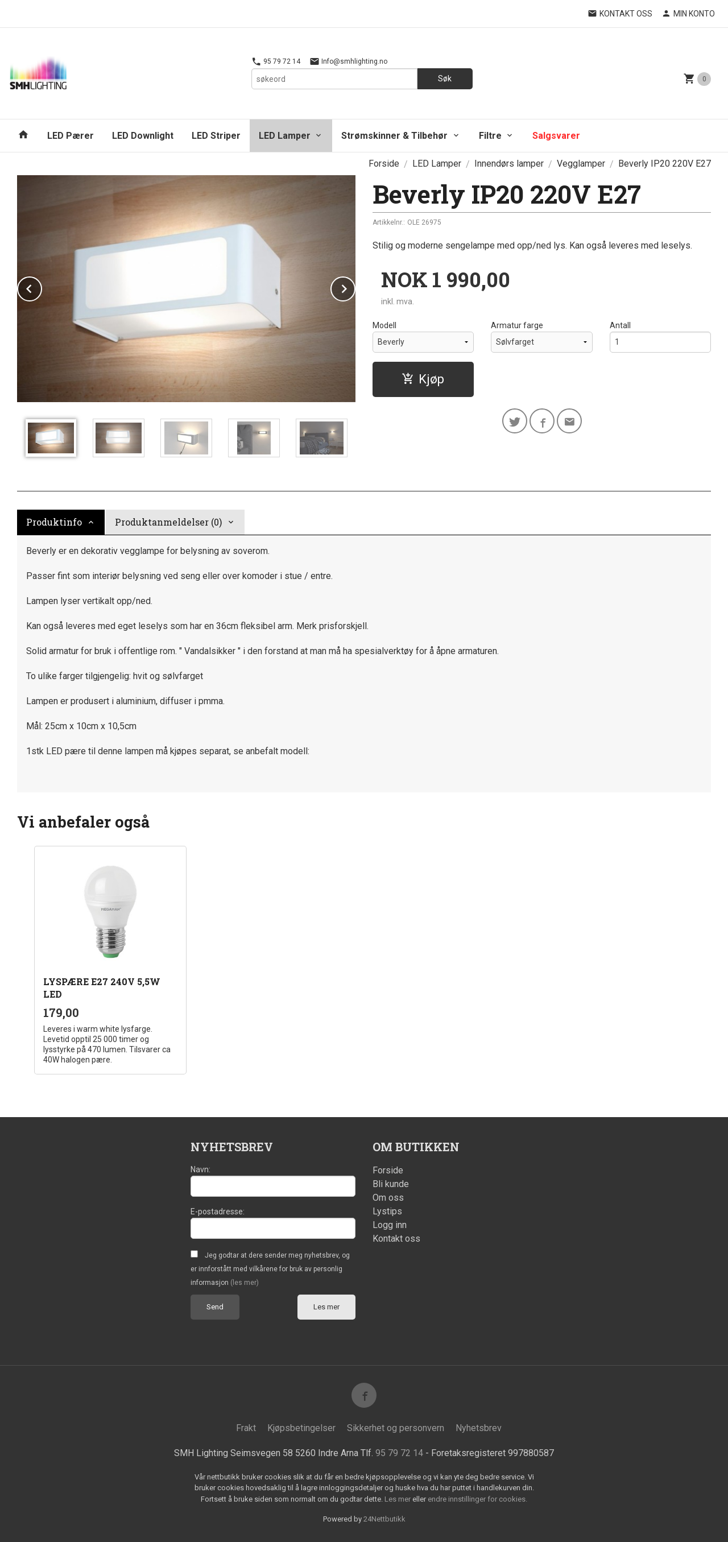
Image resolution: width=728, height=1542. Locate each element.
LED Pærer (70, 135)
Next (354, 287)
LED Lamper (285, 135)
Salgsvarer (556, 135)
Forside (384, 163)
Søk (445, 78)
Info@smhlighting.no (348, 61)
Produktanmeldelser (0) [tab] (168, 522)
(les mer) (244, 1283)
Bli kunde (391, 1184)
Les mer (326, 1307)
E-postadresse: (218, 1211)
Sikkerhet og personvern (395, 1428)
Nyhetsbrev (479, 1428)
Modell (384, 325)
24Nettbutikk (384, 1519)
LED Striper (216, 135)
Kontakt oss (396, 1238)
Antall (620, 325)
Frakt (246, 1428)
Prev (41, 287)
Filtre (490, 135)
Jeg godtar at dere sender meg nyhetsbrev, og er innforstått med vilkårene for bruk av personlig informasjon (270, 1269)
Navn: (200, 1169)
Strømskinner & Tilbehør (394, 135)
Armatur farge (517, 325)
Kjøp (423, 379)
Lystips (387, 1211)
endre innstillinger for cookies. (477, 1499)
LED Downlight (142, 135)
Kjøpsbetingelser (301, 1428)
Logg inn (390, 1224)
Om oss (388, 1197)
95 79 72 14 (275, 61)
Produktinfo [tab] (54, 522)
